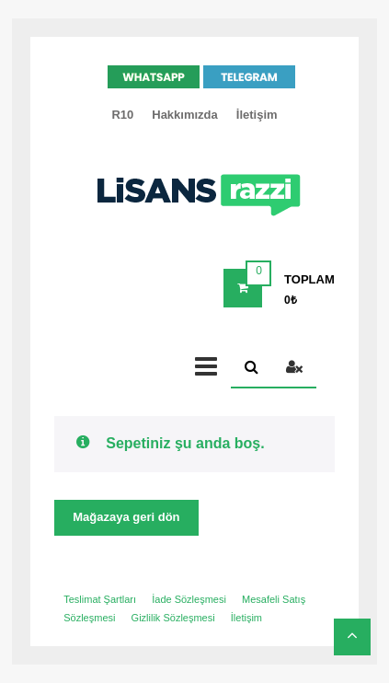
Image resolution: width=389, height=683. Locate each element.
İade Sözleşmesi (189, 599)
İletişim (257, 115)
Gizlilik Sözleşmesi (173, 617)
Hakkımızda (185, 115)
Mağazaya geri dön (126, 517)
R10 (122, 115)
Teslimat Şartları (99, 599)
